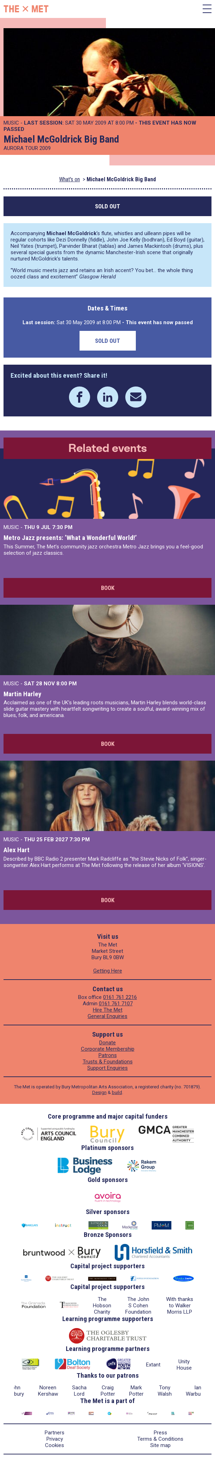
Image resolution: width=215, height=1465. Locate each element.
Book (107, 587)
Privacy (54, 1439)
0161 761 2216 (120, 997)
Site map (160, 1445)
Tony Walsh (165, 1390)
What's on (69, 179)
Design (99, 1092)
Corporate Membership (107, 1049)
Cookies (54, 1445)
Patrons (108, 1055)
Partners (54, 1432)
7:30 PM (62, 527)
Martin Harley (22, 694)
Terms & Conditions (160, 1439)
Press (160, 1432)
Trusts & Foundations (108, 1061)
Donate (107, 1042)
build (117, 1092)
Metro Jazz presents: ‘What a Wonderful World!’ (70, 538)
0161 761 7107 (116, 1003)
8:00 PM (66, 683)
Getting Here (107, 971)
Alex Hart (17, 850)
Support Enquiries (107, 1068)
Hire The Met (107, 1010)
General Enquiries (107, 1016)
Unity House (184, 1364)
